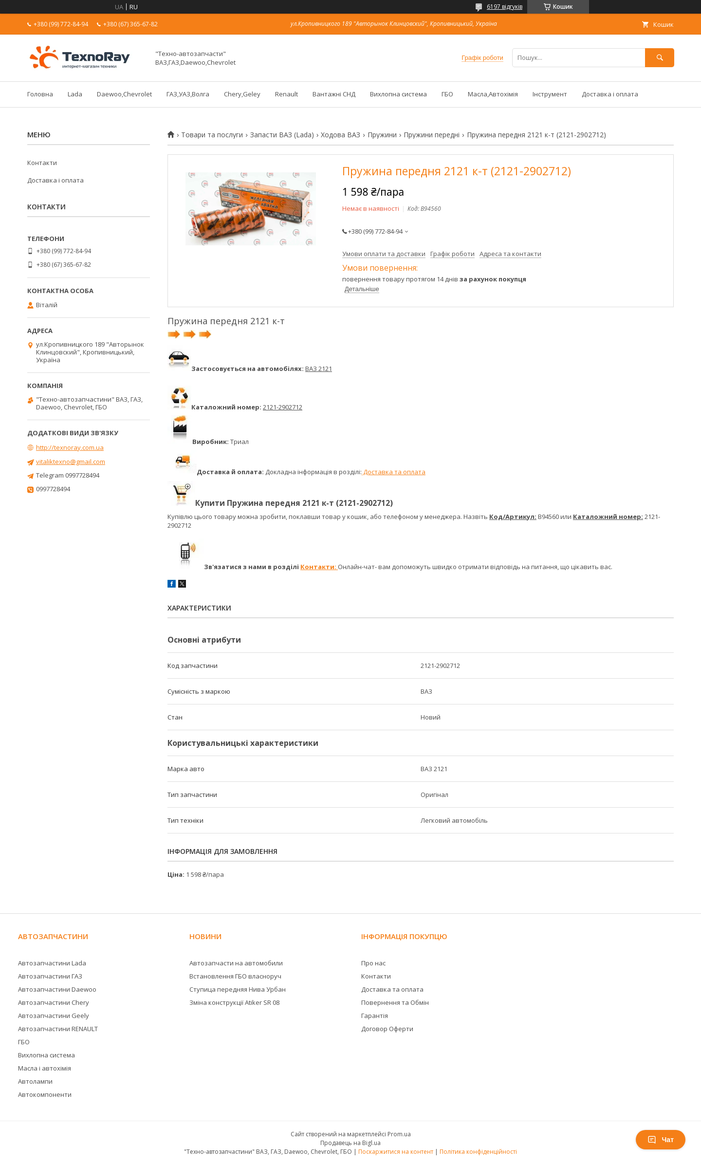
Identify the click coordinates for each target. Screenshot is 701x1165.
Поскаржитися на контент (395, 1151)
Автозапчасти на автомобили (236, 963)
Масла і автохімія (44, 1068)
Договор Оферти (387, 1028)
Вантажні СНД (334, 94)
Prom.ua (399, 1134)
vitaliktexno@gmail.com (70, 461)
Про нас (373, 963)
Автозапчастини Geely (53, 1015)
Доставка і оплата (610, 94)
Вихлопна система (398, 94)
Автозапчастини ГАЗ (50, 976)
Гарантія (374, 1015)
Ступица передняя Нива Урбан (237, 989)
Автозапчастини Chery (53, 1002)
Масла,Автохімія (493, 94)
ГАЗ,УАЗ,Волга (187, 94)
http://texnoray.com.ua (70, 447)
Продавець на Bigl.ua (350, 1143)
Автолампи (35, 1081)
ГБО (447, 94)
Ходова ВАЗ (340, 135)
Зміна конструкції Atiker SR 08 (234, 1002)
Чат (660, 1139)
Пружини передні (432, 135)
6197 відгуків (504, 6)
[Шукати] (659, 57)
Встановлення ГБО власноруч (235, 976)
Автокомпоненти (45, 1094)
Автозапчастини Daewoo (57, 989)
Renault (286, 94)
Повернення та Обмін (395, 1002)
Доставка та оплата (393, 471)
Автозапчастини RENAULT (58, 1028)
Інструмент (550, 94)
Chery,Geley (242, 94)
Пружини (382, 135)
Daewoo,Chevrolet (124, 94)
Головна (40, 94)
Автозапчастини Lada (52, 963)
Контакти (42, 162)
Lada (75, 94)
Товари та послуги (212, 135)
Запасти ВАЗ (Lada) (282, 135)
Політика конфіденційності (478, 1151)
